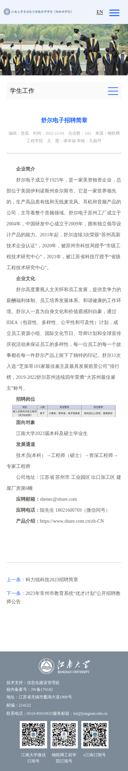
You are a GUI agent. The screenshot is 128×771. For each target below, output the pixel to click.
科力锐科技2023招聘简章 (52, 579)
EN (100, 12)
